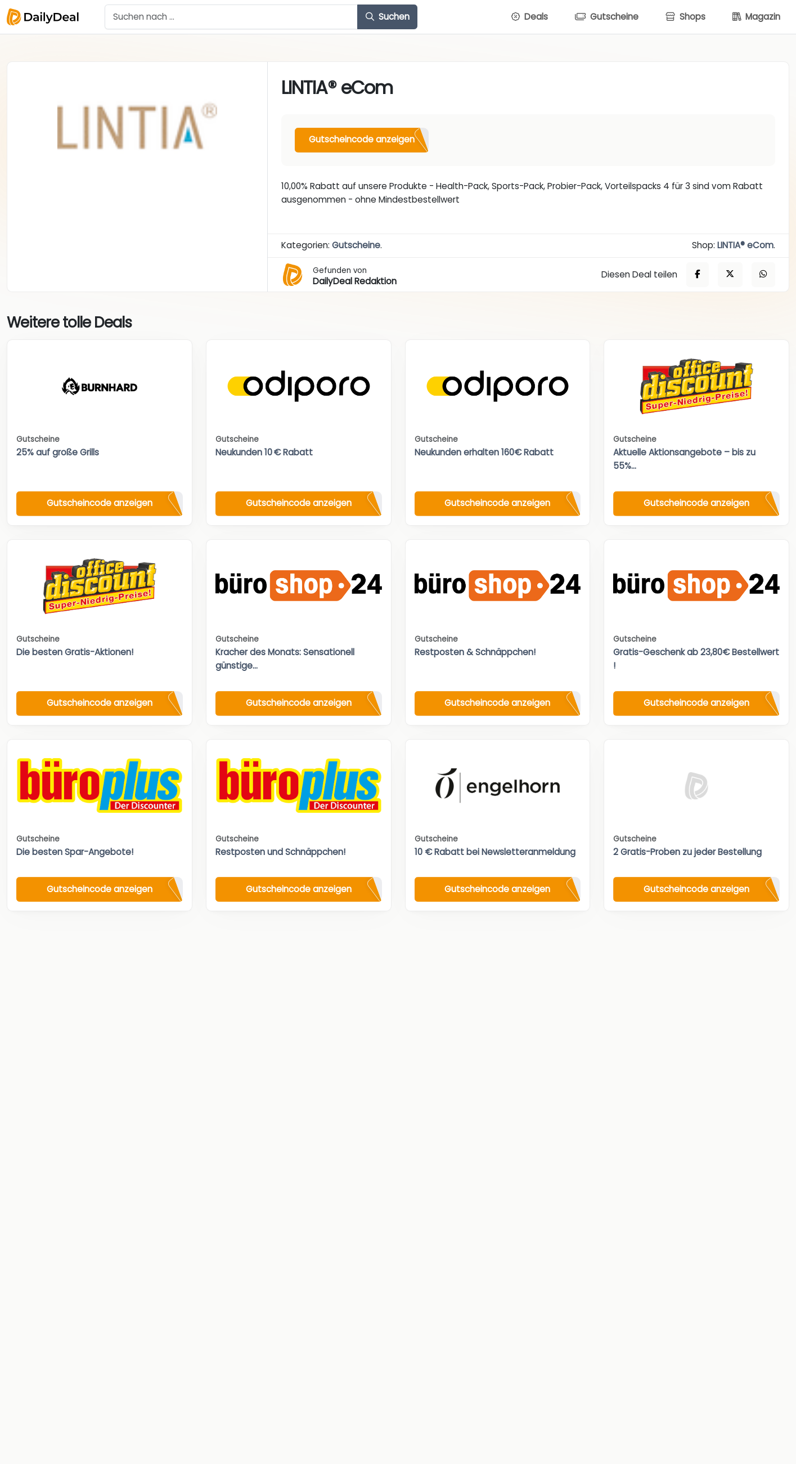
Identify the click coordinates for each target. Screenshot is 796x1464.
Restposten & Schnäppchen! (475, 652)
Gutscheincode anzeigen (362, 139)
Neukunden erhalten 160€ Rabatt (484, 452)
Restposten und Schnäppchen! (280, 852)
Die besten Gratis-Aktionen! (74, 652)
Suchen (388, 17)
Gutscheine (356, 245)
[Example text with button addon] (231, 17)
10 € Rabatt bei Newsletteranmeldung (495, 852)
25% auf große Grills (57, 452)
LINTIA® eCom (745, 245)
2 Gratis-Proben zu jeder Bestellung (687, 852)
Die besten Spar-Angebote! (74, 852)
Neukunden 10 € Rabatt (264, 452)
